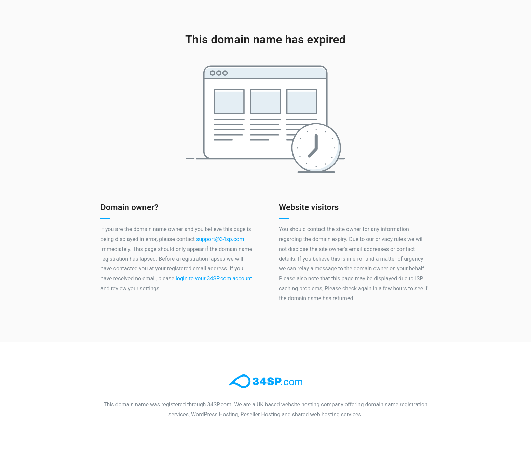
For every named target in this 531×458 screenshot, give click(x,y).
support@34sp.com (220, 239)
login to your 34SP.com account (214, 278)
